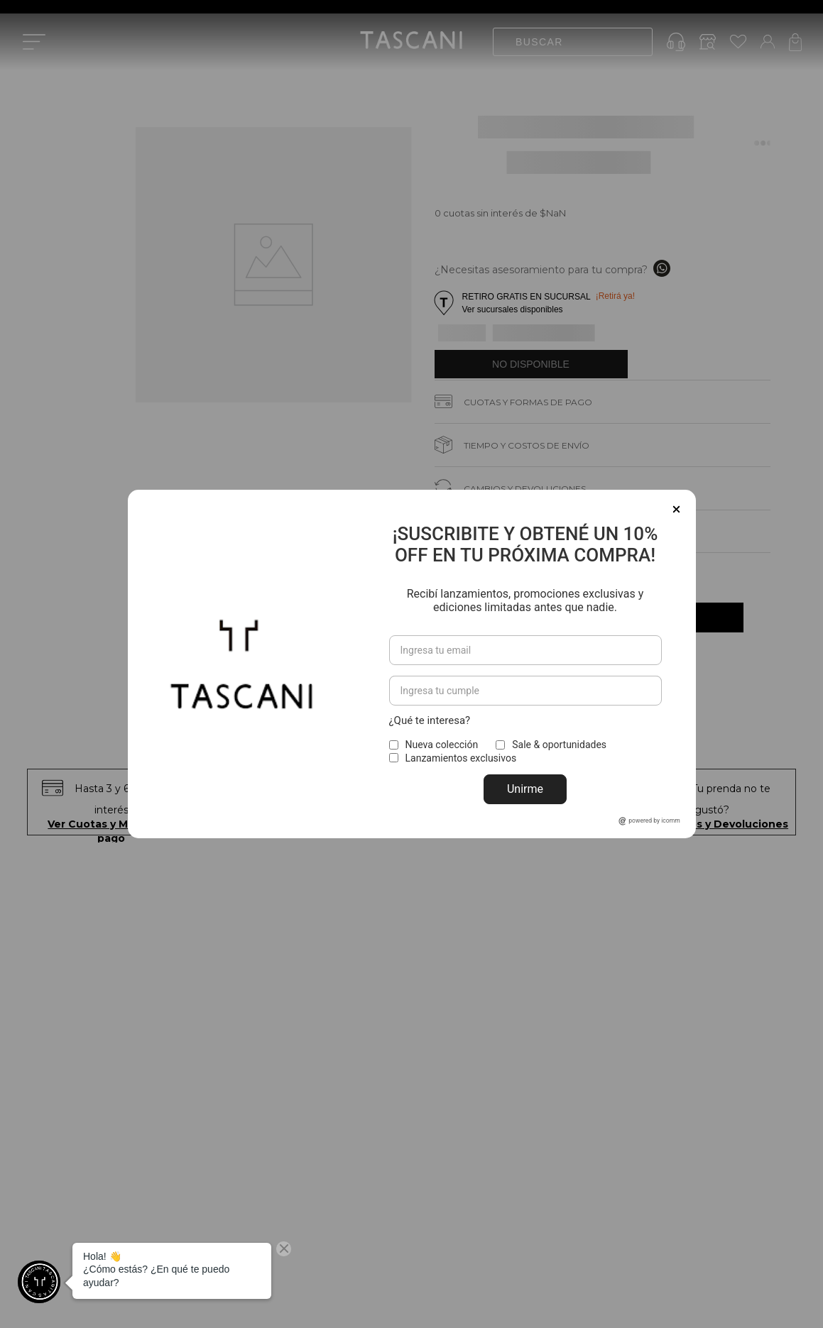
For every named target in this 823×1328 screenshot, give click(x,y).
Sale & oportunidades (559, 744)
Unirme (525, 789)
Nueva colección (442, 744)
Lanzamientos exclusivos (461, 758)
